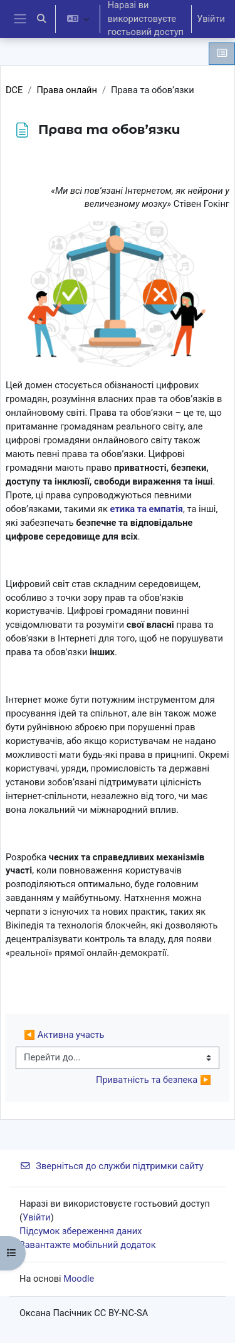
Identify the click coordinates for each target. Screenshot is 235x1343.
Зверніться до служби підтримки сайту (111, 1166)
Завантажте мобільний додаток (87, 1244)
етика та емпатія (146, 509)
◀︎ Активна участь (64, 1034)
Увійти (211, 18)
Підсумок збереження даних (80, 1231)
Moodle (78, 1278)
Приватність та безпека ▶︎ (153, 1079)
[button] (41, 19)
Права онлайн (66, 90)
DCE (14, 90)
